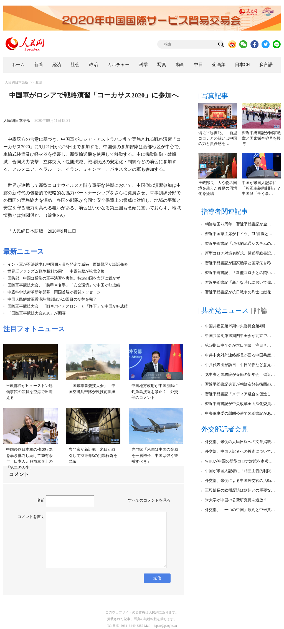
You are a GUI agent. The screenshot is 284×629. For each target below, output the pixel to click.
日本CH (242, 64)
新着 (38, 64)
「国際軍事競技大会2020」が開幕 (36, 313)
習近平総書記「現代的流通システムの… (240, 243)
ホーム (18, 64)
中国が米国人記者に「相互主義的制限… (240, 471)
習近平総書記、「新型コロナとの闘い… (240, 273)
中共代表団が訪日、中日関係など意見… (240, 365)
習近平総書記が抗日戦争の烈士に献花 (238, 292)
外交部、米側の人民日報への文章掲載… (240, 442)
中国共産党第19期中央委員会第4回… (237, 326)
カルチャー (118, 64)
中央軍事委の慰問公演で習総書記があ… (240, 413)
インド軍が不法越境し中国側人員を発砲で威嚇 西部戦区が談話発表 (67, 264)
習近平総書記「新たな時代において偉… (240, 282)
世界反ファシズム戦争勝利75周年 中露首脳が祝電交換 (56, 271)
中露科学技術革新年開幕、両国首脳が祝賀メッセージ (54, 292)
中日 (198, 64)
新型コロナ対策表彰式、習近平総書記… (240, 253)
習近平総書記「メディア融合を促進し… (240, 394)
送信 (157, 578)
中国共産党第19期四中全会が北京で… (238, 336)
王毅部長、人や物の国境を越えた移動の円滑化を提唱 (217, 188)
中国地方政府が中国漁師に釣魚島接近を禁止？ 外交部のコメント (154, 392)
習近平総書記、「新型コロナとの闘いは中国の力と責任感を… (217, 138)
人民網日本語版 (16, 82)
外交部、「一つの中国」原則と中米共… (240, 510)
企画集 (218, 64)
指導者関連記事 (224, 211)
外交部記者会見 (224, 429)
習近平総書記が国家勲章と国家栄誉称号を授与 (261, 138)
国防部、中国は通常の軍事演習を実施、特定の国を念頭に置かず (63, 278)
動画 (180, 64)
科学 (143, 64)
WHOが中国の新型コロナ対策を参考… (238, 461)
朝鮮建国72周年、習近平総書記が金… (238, 224)
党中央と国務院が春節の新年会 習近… (240, 375)
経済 (56, 64)
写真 (161, 64)
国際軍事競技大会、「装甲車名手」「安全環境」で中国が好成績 (63, 285)
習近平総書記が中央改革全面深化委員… (240, 404)
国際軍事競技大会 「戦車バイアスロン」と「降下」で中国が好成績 (67, 306)
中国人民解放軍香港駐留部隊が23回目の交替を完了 (52, 299)
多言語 (266, 64)
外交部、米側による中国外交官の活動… (240, 481)
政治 (93, 64)
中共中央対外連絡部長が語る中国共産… (240, 355)
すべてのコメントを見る (149, 500)
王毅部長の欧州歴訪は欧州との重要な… (240, 490)
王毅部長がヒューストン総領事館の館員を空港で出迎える (29, 392)
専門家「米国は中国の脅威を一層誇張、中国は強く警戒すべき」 (154, 455)
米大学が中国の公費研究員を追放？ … (240, 500)
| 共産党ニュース (223, 310)
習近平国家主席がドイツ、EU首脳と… (238, 234)
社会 (75, 64)
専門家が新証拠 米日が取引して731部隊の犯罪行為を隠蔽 (93, 455)
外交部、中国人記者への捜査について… (240, 451)
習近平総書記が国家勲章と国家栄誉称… (240, 263)
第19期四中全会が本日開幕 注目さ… (238, 345)
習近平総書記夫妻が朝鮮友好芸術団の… (240, 384)
